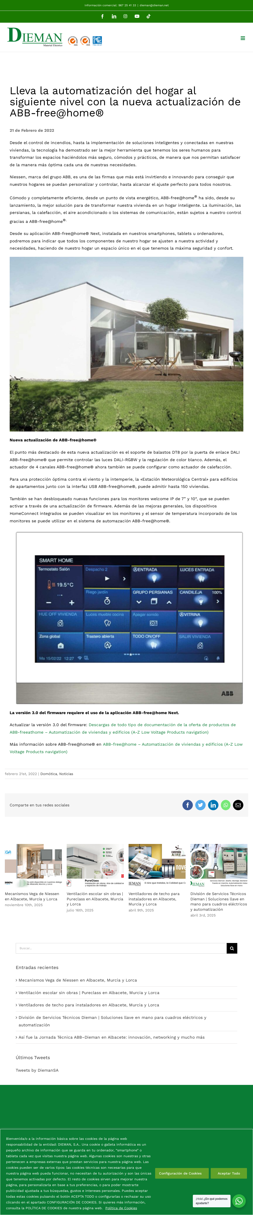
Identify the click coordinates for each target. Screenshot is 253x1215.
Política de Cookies (121, 1208)
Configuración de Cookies (180, 1173)
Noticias (66, 774)
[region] (126, 1172)
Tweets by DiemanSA (37, 1070)
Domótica (48, 774)
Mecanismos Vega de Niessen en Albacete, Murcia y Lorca (78, 980)
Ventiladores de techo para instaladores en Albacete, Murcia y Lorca (154, 898)
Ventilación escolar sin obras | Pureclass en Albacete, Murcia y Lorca (95, 898)
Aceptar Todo (229, 1173)
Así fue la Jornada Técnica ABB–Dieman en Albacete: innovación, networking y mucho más (112, 1037)
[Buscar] (232, 948)
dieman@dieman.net (154, 5)
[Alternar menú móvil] (243, 38)
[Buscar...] (121, 948)
